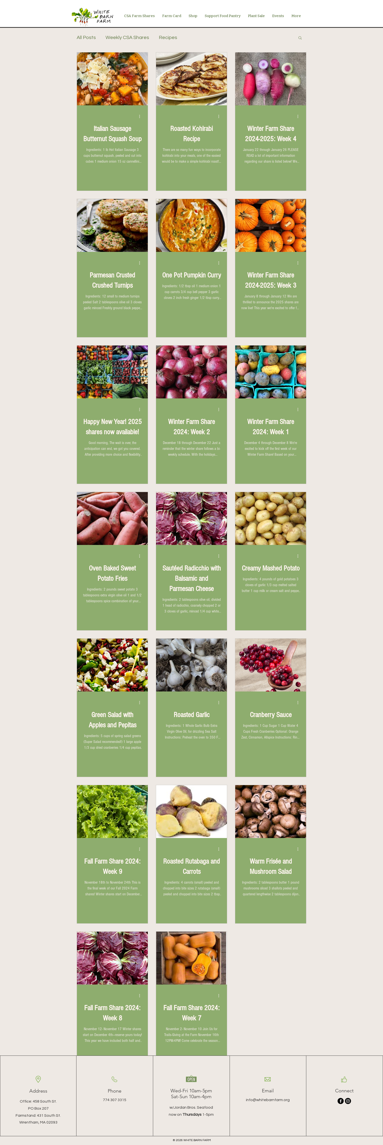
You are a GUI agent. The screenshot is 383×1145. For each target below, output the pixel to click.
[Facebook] (341, 1101)
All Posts (86, 37)
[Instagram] (348, 1101)
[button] (193, 16)
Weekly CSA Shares (127, 37)
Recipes (168, 37)
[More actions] (141, 116)
